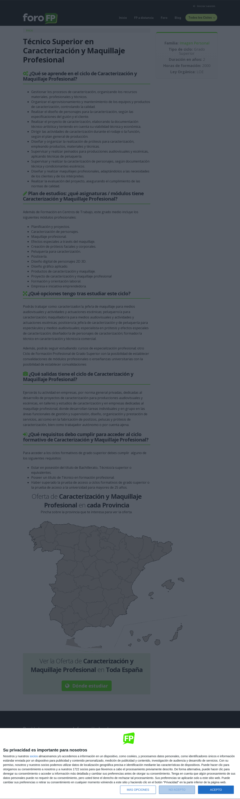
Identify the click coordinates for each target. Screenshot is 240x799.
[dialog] (120, 763)
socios (34, 756)
